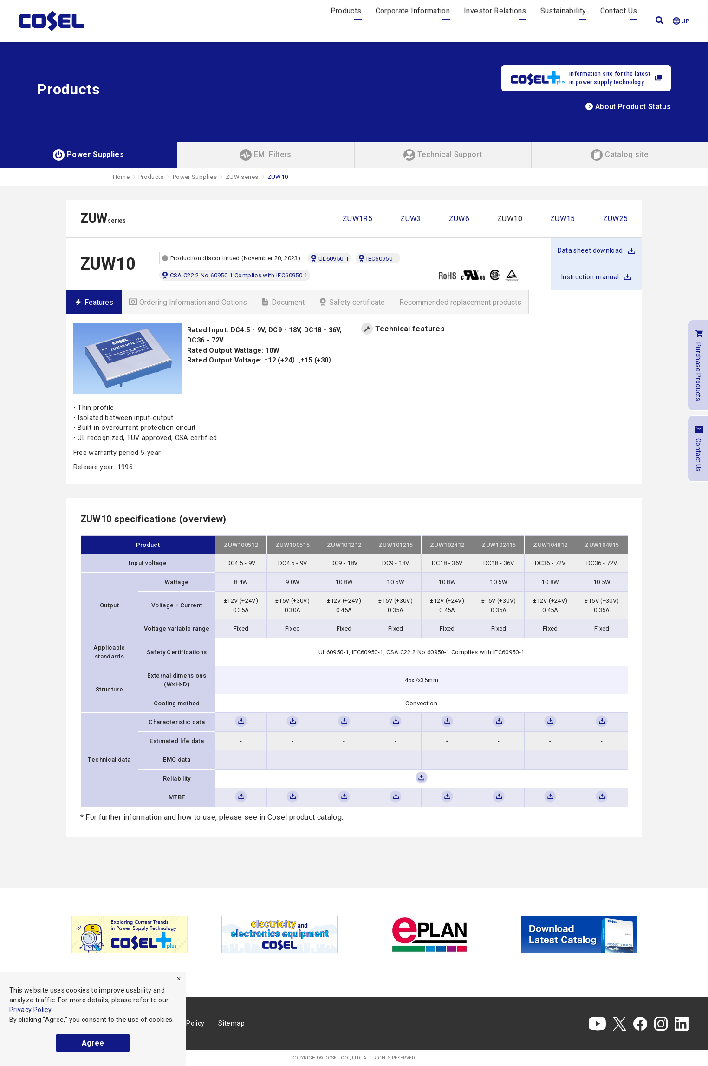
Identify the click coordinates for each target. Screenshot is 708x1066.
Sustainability (563, 20)
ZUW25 (615, 218)
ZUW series (242, 176)
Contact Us (618, 20)
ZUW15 (562, 218)
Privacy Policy (30, 1009)
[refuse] (178, 978)
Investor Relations (495, 20)
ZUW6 (459, 218)
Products (346, 20)
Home (121, 176)
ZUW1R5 (357, 218)
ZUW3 (410, 218)
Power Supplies (195, 176)
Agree (93, 1043)
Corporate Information (413, 20)
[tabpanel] (130, 934)
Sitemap (231, 1023)
